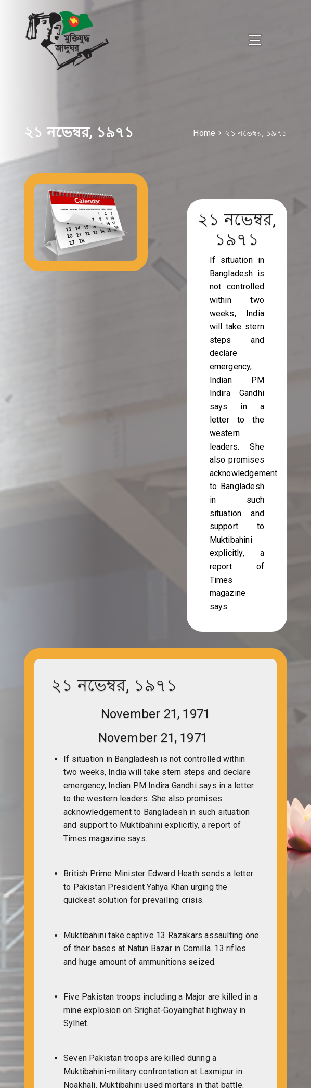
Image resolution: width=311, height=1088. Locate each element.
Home (204, 135)
